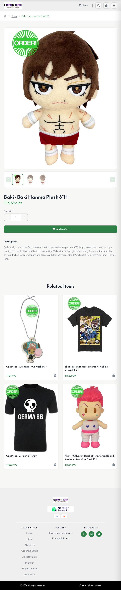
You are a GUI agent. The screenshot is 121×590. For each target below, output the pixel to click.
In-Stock (29, 562)
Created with (90, 585)
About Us (30, 544)
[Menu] (114, 5)
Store (30, 539)
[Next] (112, 179)
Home (29, 533)
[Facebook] (84, 534)
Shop (14, 16)
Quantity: (8, 211)
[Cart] (106, 5)
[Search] (98, 5)
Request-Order (30, 568)
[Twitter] (99, 534)
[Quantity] (16, 217)
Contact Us (30, 574)
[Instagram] (91, 534)
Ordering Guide (29, 550)
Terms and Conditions (60, 533)
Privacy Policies (60, 538)
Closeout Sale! (29, 556)
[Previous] (8, 179)
